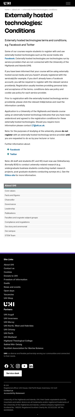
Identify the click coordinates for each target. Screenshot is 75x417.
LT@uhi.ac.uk (38, 126)
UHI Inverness (11, 318)
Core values (10, 191)
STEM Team (10, 236)
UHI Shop (8, 298)
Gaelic (7, 283)
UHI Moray (9, 322)
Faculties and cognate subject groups (21, 218)
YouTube (24, 366)
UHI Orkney (9, 330)
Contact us (9, 268)
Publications (10, 213)
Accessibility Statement (14, 393)
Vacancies (9, 295)
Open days (9, 291)
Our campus (10, 231)
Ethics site (10, 175)
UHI (5, 353)
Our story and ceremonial (16, 227)
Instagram (18, 366)
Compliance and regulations (17, 222)
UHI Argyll (9, 315)
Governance (10, 204)
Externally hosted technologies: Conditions (39, 10)
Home (7, 10)
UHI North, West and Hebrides (19, 326)
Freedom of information (15, 280)
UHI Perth (8, 333)
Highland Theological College (18, 341)
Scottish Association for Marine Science (23, 348)
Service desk (12, 373)
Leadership (10, 209)
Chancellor (9, 200)
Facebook (10, 59)
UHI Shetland (10, 337)
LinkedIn (31, 366)
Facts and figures (12, 195)
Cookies (8, 272)
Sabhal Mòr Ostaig (13, 344)
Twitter (13, 154)
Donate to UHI (11, 276)
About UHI (16, 10)
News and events (12, 287)
